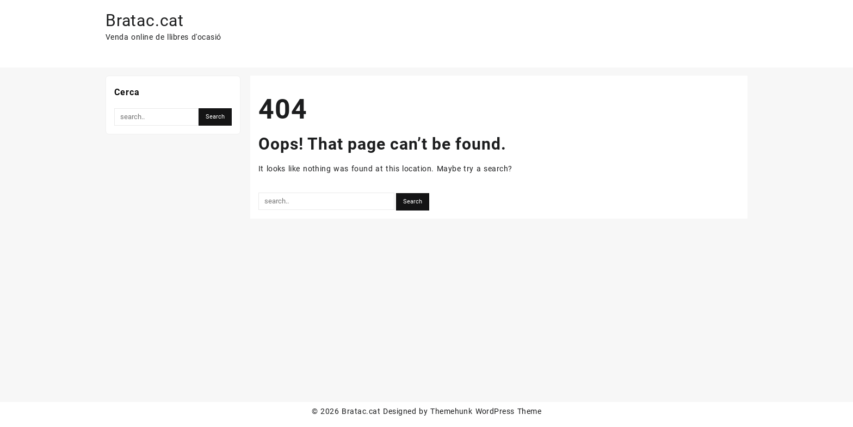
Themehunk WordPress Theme (485, 411)
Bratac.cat (145, 20)
